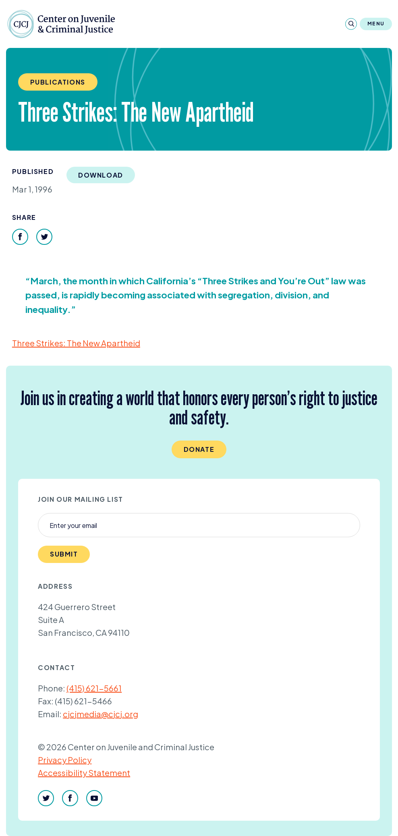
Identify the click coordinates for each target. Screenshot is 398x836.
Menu (375, 24)
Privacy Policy (64, 760)
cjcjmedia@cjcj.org (100, 714)
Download (100, 175)
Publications (57, 82)
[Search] (351, 24)
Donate (199, 449)
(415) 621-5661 (94, 688)
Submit (64, 554)
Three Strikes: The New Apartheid (76, 343)
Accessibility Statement (84, 773)
